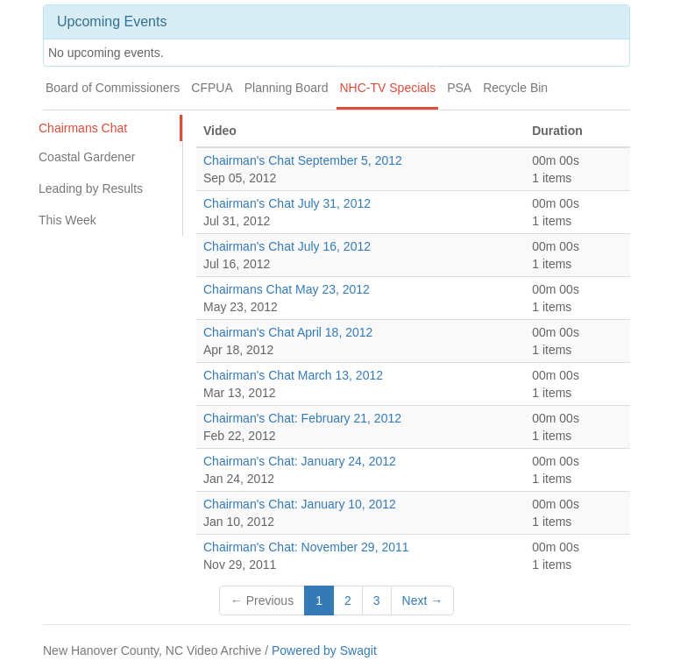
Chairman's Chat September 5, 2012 (302, 160)
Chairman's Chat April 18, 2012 (287, 332)
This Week (67, 220)
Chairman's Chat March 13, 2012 (293, 375)
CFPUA (211, 88)
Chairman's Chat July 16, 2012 (287, 246)
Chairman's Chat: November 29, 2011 (306, 547)
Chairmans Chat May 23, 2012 (286, 289)
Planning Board (286, 88)
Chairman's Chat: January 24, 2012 (299, 461)
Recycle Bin (515, 88)
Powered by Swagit (324, 650)
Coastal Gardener (87, 157)
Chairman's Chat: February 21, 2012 (302, 418)
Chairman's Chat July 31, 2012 (287, 203)
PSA (459, 88)
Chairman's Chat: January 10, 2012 (299, 504)
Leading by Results (91, 188)
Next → (422, 600)
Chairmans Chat (83, 128)
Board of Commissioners (113, 88)
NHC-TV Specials (387, 88)
